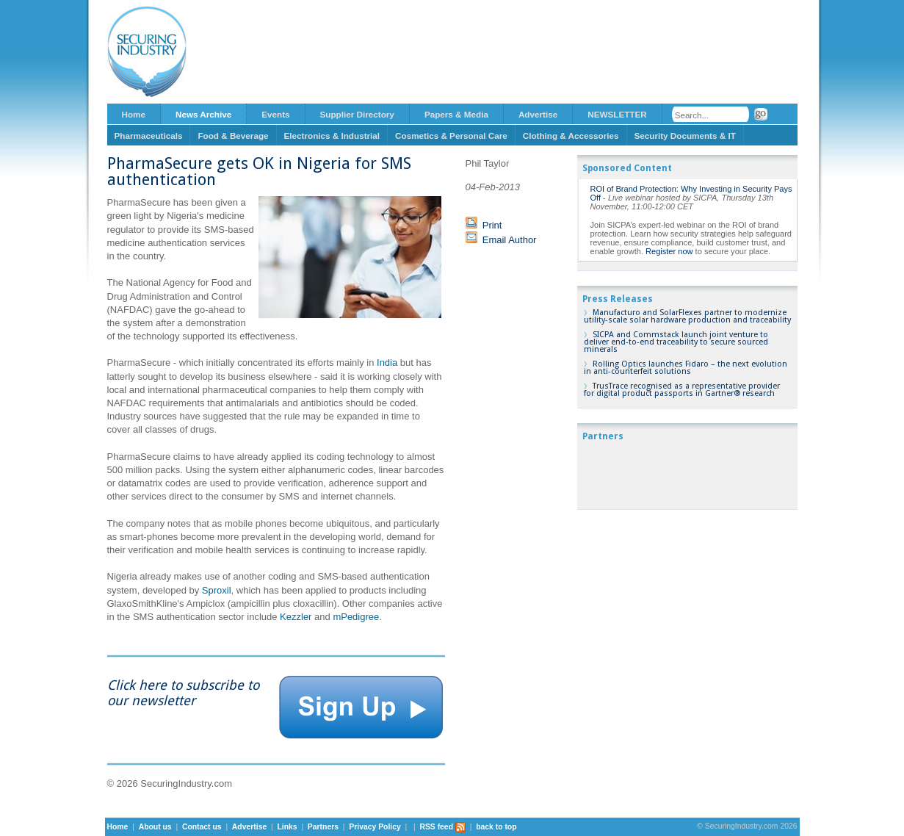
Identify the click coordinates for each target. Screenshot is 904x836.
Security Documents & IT (685, 135)
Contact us (202, 827)
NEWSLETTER (617, 114)
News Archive (203, 114)
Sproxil (216, 590)
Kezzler (295, 616)
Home (133, 114)
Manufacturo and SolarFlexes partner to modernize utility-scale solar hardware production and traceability (687, 316)
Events (275, 114)
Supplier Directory (357, 114)
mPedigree (356, 616)
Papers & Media (456, 114)
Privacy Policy (374, 827)
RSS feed (442, 827)
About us (155, 827)
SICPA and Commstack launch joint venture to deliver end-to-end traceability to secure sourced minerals (676, 342)
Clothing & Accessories (571, 135)
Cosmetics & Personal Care (451, 135)
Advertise (537, 114)
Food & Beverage (233, 135)
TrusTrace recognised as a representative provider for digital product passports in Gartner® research (682, 389)
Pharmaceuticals (149, 135)
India (387, 362)
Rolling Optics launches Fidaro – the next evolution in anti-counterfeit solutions (685, 367)
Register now (669, 251)
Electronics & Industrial (332, 135)
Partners (323, 827)
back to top (496, 827)
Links (287, 827)
